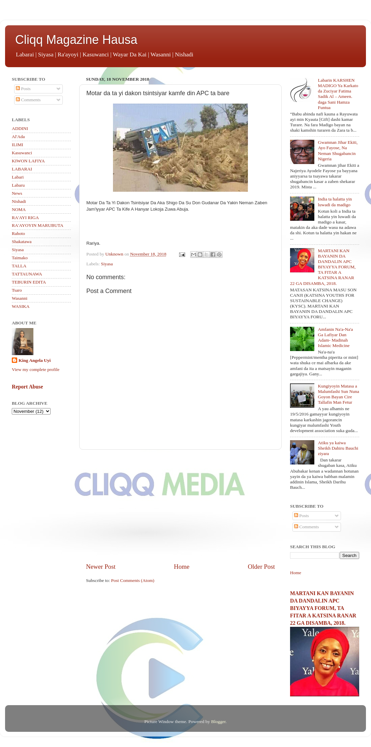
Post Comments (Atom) (132, 580)
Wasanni (19, 298)
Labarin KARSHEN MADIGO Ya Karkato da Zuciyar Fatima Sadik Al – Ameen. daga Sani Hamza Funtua (338, 94)
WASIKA (21, 306)
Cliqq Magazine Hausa (76, 40)
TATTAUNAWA (27, 273)
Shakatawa (21, 241)
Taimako (20, 257)
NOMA (19, 209)
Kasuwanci (22, 152)
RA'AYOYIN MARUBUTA (37, 225)
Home (182, 566)
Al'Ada (18, 136)
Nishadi (19, 201)
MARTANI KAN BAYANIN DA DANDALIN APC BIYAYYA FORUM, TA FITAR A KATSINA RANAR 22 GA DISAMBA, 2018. (322, 267)
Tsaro (17, 290)
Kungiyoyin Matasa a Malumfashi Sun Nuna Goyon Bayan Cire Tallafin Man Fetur (338, 394)
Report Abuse (27, 387)
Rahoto (18, 233)
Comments (28, 99)
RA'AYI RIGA (25, 217)
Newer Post (101, 566)
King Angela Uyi (35, 360)
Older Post (261, 566)
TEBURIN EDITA (29, 282)
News (17, 193)
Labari (18, 177)
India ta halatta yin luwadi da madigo (335, 201)
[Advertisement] (180, 506)
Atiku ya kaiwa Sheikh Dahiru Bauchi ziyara (338, 448)
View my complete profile (35, 369)
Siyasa (107, 263)
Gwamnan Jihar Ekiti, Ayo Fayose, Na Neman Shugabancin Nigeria (338, 150)
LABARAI (22, 168)
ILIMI (17, 144)
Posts (23, 88)
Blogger (218, 721)
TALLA (19, 265)
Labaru (18, 185)
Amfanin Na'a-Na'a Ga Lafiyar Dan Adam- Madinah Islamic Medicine (335, 337)
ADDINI (20, 128)
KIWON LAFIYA (28, 160)
